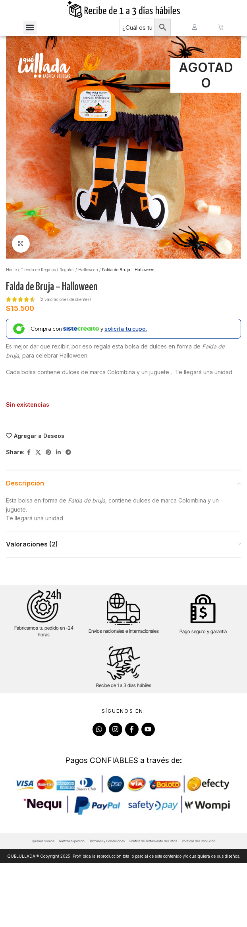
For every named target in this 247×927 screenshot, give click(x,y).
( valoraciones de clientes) (65, 306)
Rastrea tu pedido (72, 905)
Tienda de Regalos (38, 276)
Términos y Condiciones (107, 905)
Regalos (67, 276)
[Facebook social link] (29, 459)
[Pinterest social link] (48, 459)
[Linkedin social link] (58, 459)
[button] (30, 30)
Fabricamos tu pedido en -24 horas (43, 638)
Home (11, 276)
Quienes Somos (43, 905)
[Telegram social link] (68, 459)
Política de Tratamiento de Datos (153, 905)
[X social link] (38, 459)
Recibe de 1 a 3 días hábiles (123, 692)
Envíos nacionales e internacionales (124, 638)
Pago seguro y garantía (203, 638)
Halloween (88, 276)
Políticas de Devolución (199, 905)
